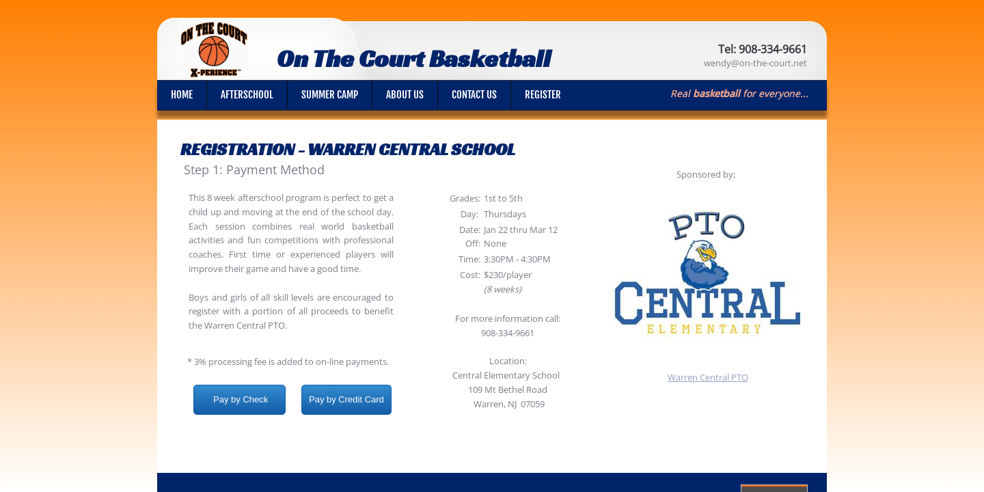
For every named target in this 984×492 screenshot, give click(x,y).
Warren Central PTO (708, 377)
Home (182, 94)
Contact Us (474, 94)
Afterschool (247, 94)
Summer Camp (329, 94)
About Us (405, 94)
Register (543, 94)
